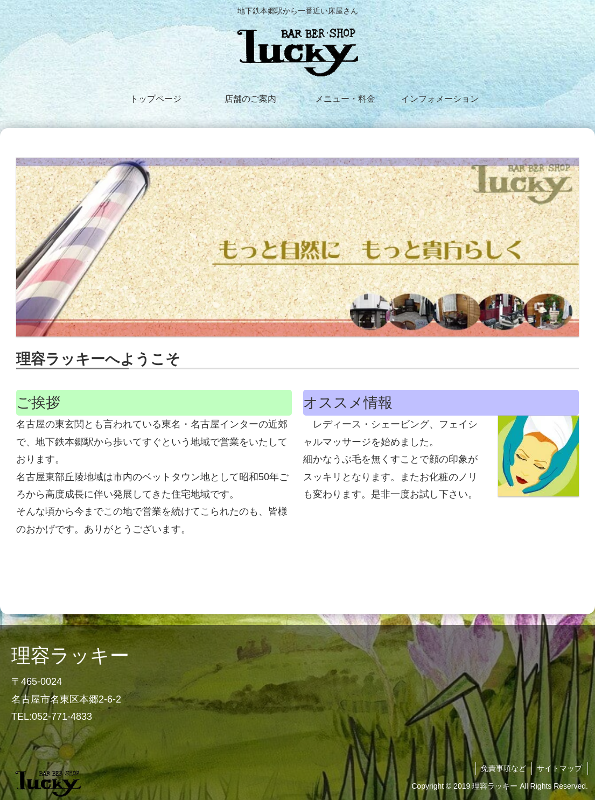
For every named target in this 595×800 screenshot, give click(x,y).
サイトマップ (559, 768)
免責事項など (503, 768)
